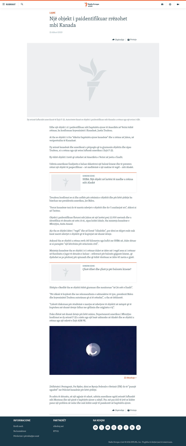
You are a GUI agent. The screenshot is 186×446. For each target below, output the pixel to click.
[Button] (118, 40)
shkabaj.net (58, 426)
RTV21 (56, 431)
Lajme (52, 13)
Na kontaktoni (19, 431)
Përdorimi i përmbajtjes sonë (26, 436)
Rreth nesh (18, 426)
